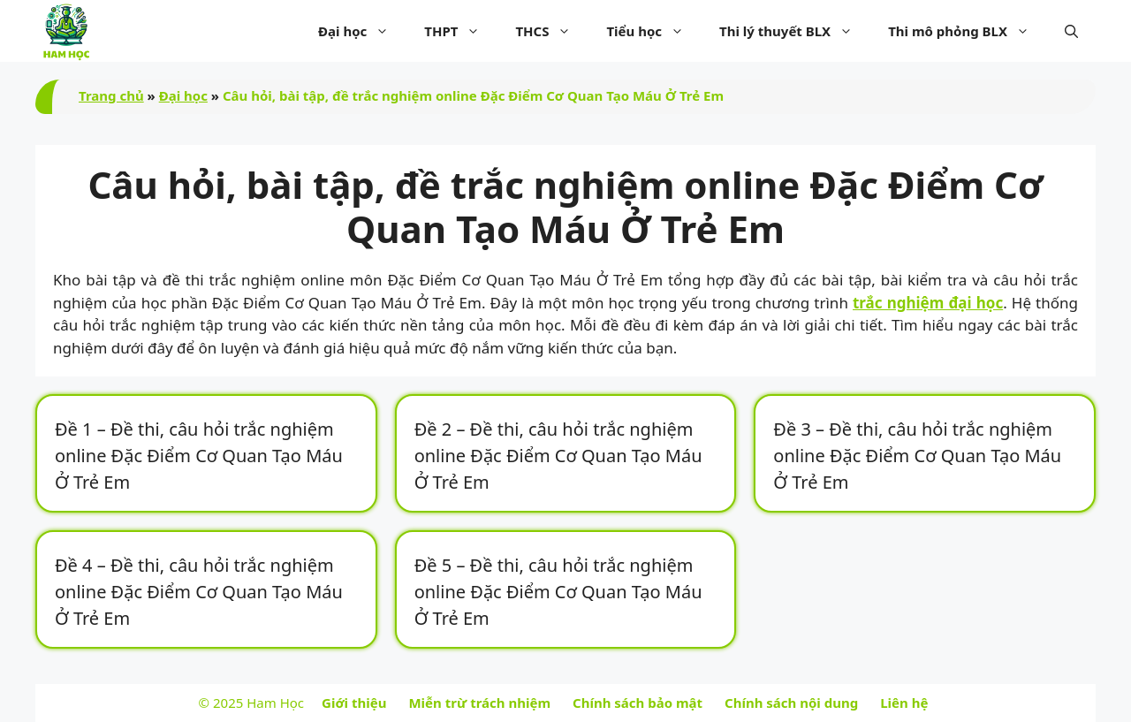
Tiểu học (654, 30)
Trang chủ (111, 95)
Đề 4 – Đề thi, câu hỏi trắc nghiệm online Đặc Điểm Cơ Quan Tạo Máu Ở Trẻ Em (199, 591)
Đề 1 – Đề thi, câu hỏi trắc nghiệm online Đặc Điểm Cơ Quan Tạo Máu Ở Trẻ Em (199, 455)
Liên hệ (904, 702)
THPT (460, 30)
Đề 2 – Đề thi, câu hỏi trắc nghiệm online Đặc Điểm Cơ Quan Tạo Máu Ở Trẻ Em (558, 455)
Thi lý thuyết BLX (794, 30)
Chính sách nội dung (791, 702)
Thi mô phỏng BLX (967, 30)
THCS (551, 30)
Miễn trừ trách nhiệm (479, 702)
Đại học (362, 30)
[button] (1071, 30)
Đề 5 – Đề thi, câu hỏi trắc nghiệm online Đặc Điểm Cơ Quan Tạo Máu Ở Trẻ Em (558, 591)
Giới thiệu (354, 702)
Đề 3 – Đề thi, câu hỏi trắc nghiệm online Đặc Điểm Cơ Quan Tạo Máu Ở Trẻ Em (917, 455)
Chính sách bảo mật (637, 702)
